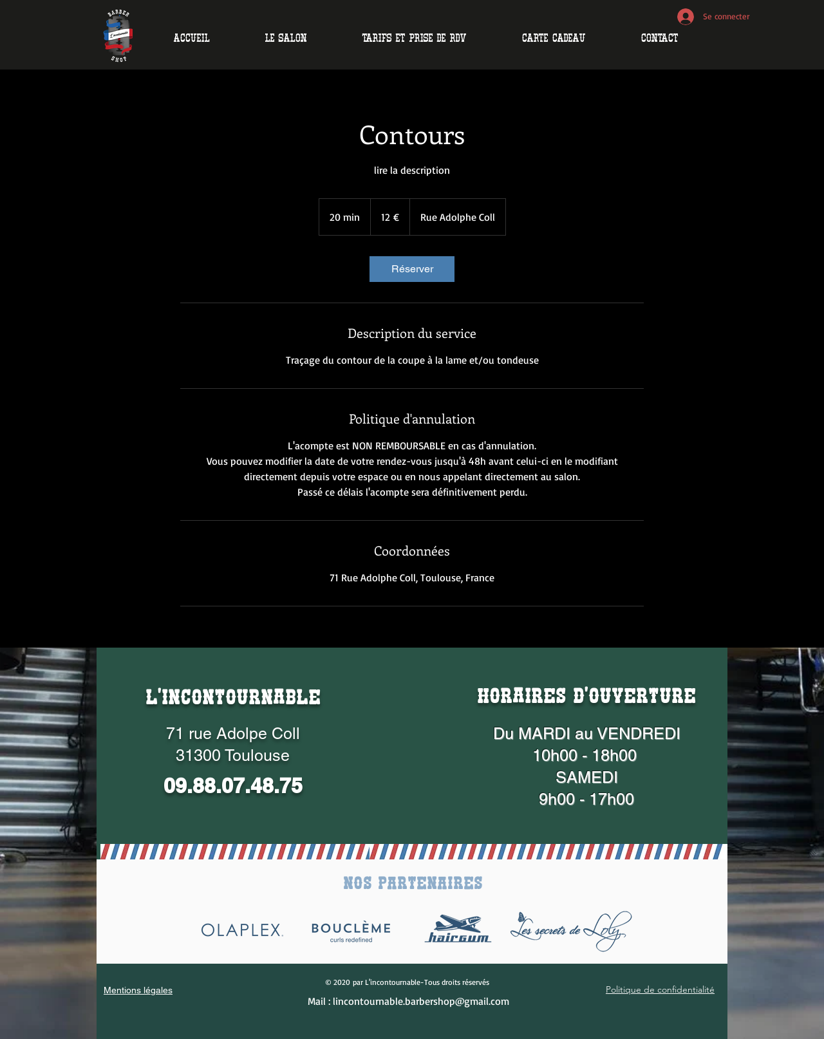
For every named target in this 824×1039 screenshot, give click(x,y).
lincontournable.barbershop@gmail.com (421, 1001)
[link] (412, 269)
